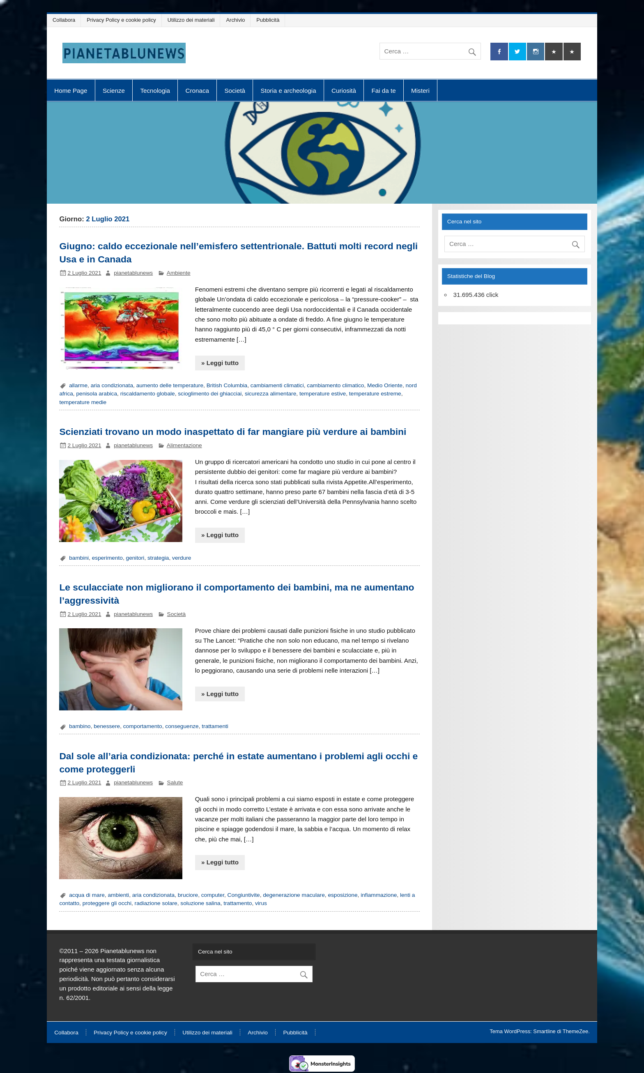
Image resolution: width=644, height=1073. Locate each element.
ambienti (118, 895)
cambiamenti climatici (277, 385)
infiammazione (379, 895)
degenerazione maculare (294, 895)
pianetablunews (133, 273)
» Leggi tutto (220, 362)
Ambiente (179, 273)
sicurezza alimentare (270, 394)
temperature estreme (375, 394)
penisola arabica (96, 394)
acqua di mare (87, 895)
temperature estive (322, 394)
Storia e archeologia (288, 90)
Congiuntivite (244, 895)
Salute (175, 782)
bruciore (188, 895)
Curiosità (343, 90)
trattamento (237, 903)
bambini (79, 558)
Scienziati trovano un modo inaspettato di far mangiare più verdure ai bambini (232, 431)
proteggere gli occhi (107, 903)
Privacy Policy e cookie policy (121, 20)
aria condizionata (112, 385)
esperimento (107, 558)
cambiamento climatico (335, 385)
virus (261, 903)
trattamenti (215, 726)
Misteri (420, 90)
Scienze (114, 90)
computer (212, 895)
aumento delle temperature (169, 385)
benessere (107, 726)
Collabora (64, 20)
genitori (135, 558)
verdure (181, 558)
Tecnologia (155, 90)
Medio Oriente (384, 385)
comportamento (142, 726)
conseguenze (181, 726)
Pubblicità (267, 20)
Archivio (235, 20)
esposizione (342, 895)
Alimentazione (184, 445)
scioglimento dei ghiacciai (210, 394)
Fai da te (384, 90)
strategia (158, 558)
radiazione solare (156, 903)
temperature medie (82, 402)
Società (234, 90)
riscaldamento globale (147, 394)
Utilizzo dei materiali (191, 20)
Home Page (70, 90)
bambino (79, 726)
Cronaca (197, 90)
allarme (78, 385)
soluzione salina (200, 903)
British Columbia (227, 385)
